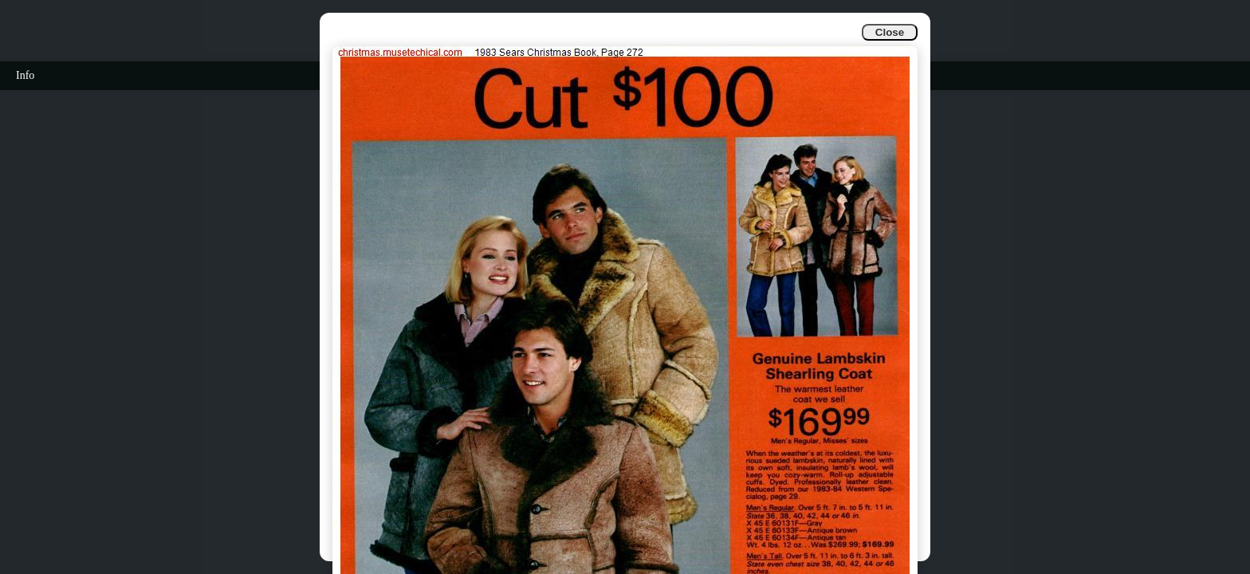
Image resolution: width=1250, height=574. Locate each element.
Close (889, 32)
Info (25, 75)
